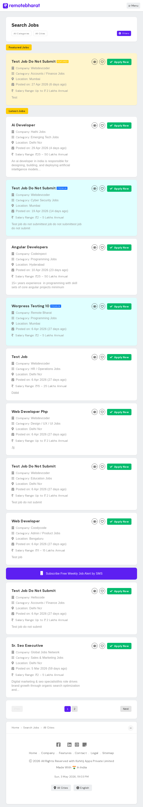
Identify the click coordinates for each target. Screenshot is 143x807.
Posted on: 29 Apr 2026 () (41, 148)
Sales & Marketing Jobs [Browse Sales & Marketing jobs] (47, 657)
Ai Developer (23, 125)
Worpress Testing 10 (30, 306)
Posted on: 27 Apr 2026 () (41, 84)
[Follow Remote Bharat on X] (64, 745)
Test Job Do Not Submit (34, 61)
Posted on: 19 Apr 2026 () (42, 211)
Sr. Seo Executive (27, 645)
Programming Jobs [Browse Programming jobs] (44, 259)
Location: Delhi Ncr (29, 142)
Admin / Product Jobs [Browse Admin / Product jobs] (45, 533)
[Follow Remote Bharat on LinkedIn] (69, 744)
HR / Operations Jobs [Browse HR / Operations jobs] (45, 368)
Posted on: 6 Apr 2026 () (41, 329)
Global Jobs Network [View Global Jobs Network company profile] (45, 652)
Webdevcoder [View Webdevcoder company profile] (40, 68)
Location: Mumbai (28, 79)
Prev (17, 708)
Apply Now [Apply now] (119, 62)
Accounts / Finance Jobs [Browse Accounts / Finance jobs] (48, 73)
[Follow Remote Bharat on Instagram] (77, 744)
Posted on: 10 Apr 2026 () (42, 270)
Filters (124, 33)
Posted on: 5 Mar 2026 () (41, 668)
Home (33, 753)
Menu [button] (133, 5)
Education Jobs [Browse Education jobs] (41, 478)
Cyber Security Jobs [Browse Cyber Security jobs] (44, 200)
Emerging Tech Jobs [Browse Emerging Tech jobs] (45, 137)
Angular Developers (30, 247)
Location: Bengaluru (29, 538)
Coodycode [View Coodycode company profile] (39, 527)
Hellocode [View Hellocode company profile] (38, 597)
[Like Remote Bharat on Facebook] (58, 744)
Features (65, 753)
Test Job (20, 356)
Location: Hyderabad (30, 264)
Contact (81, 753)
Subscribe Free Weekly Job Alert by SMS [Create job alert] (71, 573)
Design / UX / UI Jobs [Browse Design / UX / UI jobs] (46, 423)
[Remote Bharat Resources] (84, 744)
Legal (94, 753)
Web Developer (26, 521)
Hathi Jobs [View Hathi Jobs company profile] (38, 131)
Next (126, 708)
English (82, 787)
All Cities (61, 787)
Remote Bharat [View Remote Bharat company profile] (41, 312)
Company (48, 753)
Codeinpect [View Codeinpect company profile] (39, 253)
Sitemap (108, 753)
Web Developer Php (30, 411)
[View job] (95, 62)
